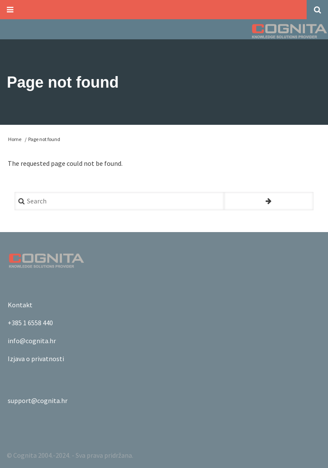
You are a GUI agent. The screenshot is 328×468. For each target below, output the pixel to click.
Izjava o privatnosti (36, 358)
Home (14, 139)
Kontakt (20, 304)
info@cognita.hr (32, 340)
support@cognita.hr (37, 400)
